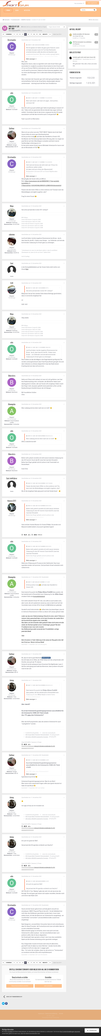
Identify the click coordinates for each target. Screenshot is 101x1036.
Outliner (11, 128)
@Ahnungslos (46, 657)
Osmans (47, 44)
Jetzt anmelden (48, 985)
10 (39, 34)
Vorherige (9, 34)
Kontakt (61, 1013)
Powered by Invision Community (50, 1017)
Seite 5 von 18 (57, 34)
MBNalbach (78, 59)
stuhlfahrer (48, 97)
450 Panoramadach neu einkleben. (82, 42)
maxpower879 (15, 30)
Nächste (44, 34)
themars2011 (11, 500)
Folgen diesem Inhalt (54, 27)
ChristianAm (12, 39)
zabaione (12, 234)
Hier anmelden (79, 3)
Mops (12, 205)
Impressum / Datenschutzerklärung (47, 1013)
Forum (8, 10)
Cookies (10, 1031)
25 (64, 26)
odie (11, 92)
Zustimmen (92, 1030)
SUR (11, 282)
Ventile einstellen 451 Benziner (81, 34)
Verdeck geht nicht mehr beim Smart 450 (84, 57)
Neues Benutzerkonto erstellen (20, 985)
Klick (27, 269)
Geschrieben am (31, 40)
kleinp (12, 680)
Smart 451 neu (79, 36)
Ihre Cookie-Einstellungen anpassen (70, 1031)
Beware (77, 44)
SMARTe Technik (37, 30)
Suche (16, 10)
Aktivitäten (27, 10)
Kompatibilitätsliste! (39, 596)
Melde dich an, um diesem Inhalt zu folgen (34, 26)
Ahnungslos (11, 404)
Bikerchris (11, 375)
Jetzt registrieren (92, 3)
